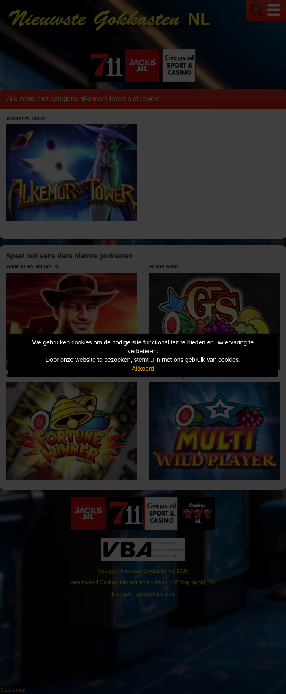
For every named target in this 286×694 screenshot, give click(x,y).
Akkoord (143, 368)
